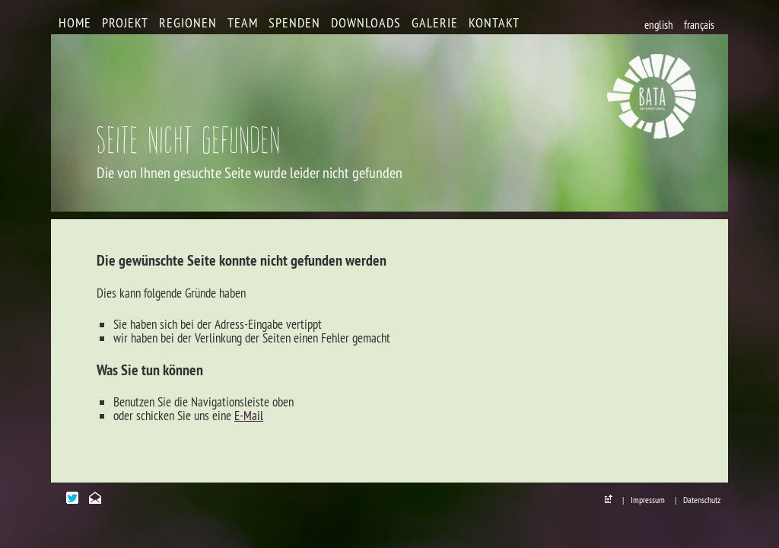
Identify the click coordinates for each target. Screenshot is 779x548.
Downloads (366, 22)
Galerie (435, 22)
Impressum (648, 499)
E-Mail (248, 415)
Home (75, 22)
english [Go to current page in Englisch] (658, 25)
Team (242, 22)
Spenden (294, 22)
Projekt (125, 22)
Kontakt (494, 22)
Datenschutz (701, 499)
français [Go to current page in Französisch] (699, 25)
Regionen (188, 22)
